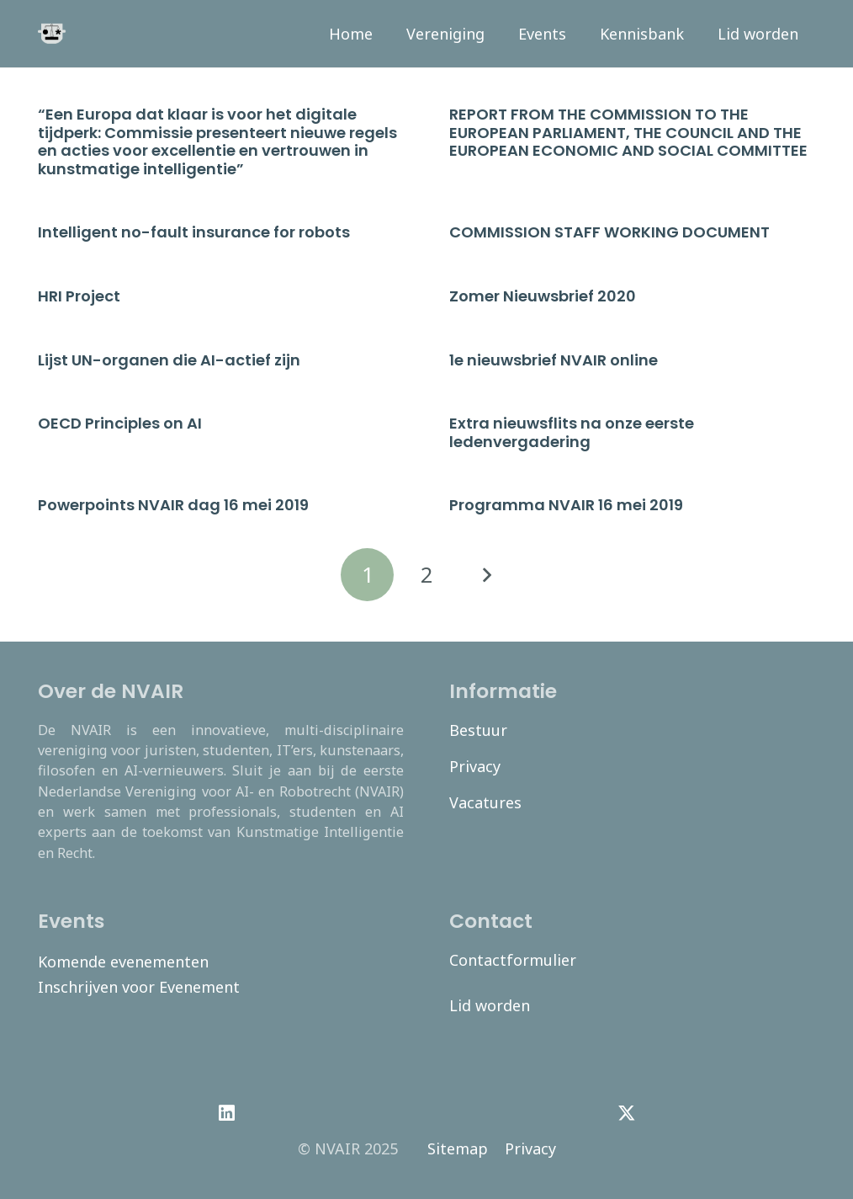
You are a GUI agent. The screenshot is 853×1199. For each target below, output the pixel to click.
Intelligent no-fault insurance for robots (194, 231)
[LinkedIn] (227, 1113)
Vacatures (485, 802)
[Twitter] (626, 1113)
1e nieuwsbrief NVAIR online (553, 359)
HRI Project (79, 295)
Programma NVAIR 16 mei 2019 (566, 504)
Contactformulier (512, 960)
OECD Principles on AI (120, 423)
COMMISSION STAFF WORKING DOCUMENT (609, 231)
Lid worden (489, 1005)
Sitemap (457, 1148)
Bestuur (478, 730)
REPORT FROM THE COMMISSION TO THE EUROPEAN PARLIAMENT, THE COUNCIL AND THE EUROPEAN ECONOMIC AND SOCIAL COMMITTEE (628, 132)
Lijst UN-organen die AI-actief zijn (169, 359)
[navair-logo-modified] (52, 34)
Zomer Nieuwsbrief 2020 (542, 295)
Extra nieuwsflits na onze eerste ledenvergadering (571, 432)
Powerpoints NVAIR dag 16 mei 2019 (173, 504)
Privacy (475, 766)
